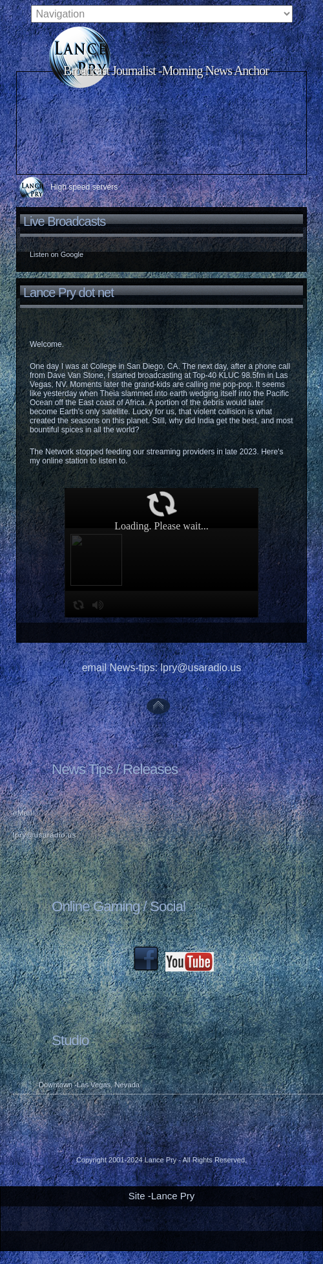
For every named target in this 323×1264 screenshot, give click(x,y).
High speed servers (84, 187)
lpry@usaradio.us (44, 835)
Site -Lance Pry (162, 1195)
